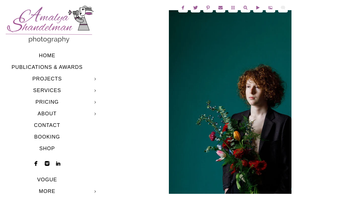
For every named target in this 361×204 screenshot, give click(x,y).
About (46, 113)
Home (47, 55)
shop (47, 148)
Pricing (47, 102)
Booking (47, 137)
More (47, 191)
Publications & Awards (47, 67)
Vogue (47, 179)
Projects (47, 79)
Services (47, 90)
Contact (47, 125)
